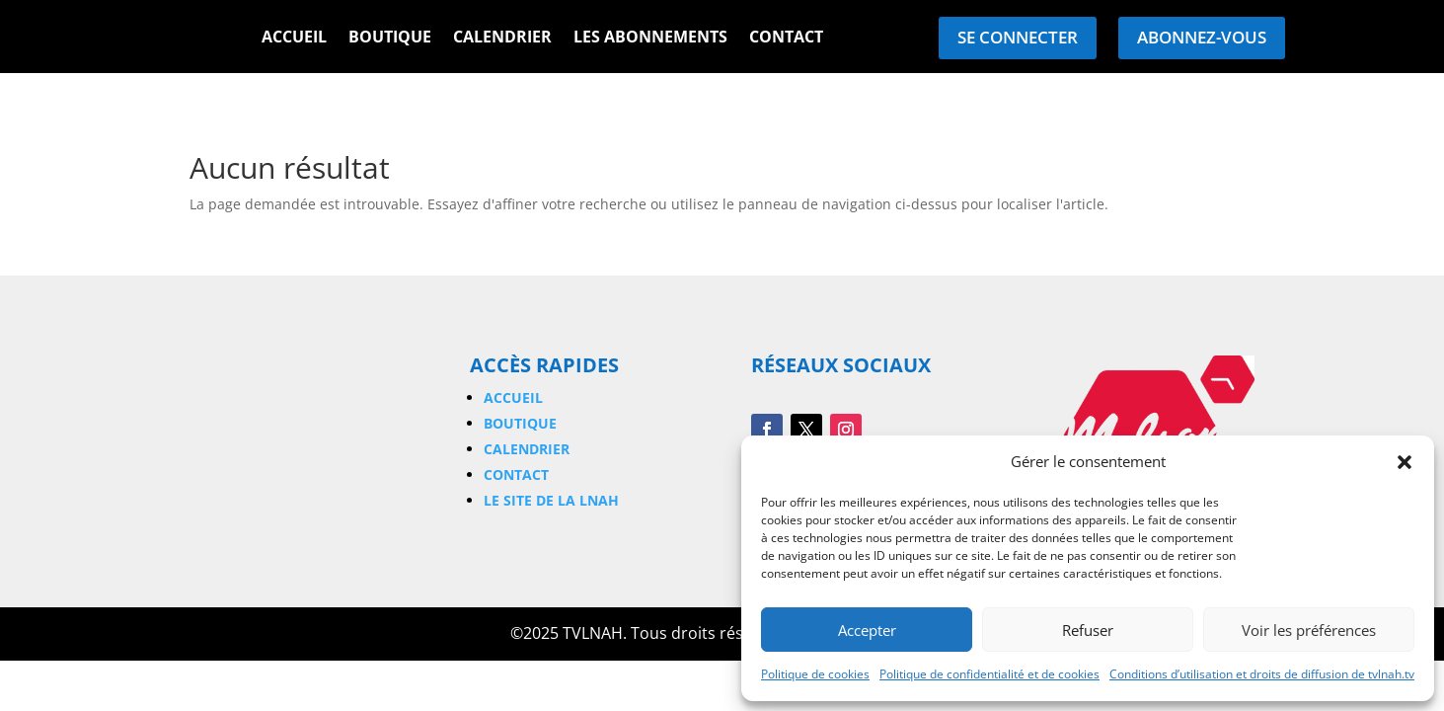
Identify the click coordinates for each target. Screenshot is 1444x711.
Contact (786, 38)
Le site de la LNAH (551, 500)
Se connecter (1017, 37)
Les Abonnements (650, 38)
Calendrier (502, 38)
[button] (1404, 462)
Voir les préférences (1309, 630)
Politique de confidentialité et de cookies (989, 674)
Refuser (1087, 630)
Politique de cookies (815, 674)
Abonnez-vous (1201, 37)
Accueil (294, 38)
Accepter (867, 630)
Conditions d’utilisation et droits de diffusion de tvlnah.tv (1261, 674)
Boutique (389, 38)
